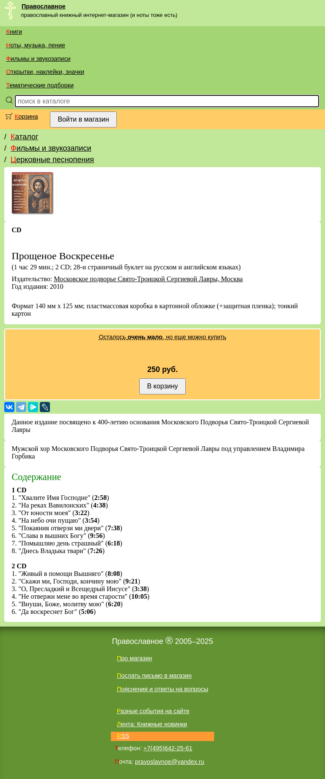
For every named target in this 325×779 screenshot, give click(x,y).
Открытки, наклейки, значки (45, 71)
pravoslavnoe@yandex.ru (169, 761)
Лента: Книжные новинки (152, 724)
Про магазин (134, 658)
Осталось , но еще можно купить (162, 337)
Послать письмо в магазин (154, 675)
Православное (44, 6)
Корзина (26, 116)
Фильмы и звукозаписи (38, 58)
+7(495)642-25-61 (168, 748)
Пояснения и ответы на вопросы (162, 689)
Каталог (24, 137)
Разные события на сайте (153, 711)
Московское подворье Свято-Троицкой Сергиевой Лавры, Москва (148, 278)
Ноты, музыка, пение (35, 45)
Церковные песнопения (52, 159)
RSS (123, 736)
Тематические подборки (40, 85)
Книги (14, 31)
